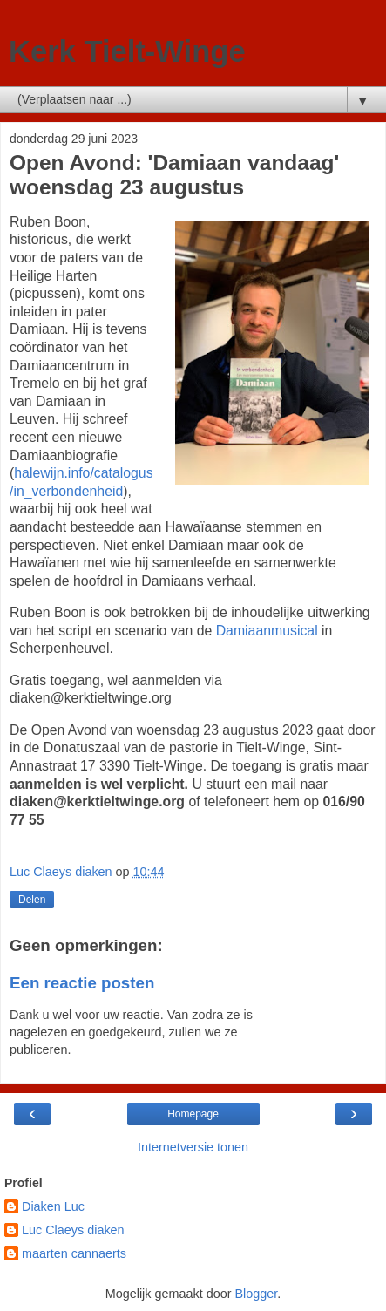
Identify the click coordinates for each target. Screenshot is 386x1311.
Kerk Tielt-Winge (127, 51)
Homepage (193, 1114)
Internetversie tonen (193, 1147)
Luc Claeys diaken (73, 1230)
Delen (31, 899)
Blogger (255, 1294)
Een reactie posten (82, 983)
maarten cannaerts (74, 1253)
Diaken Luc (53, 1206)
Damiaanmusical (267, 630)
